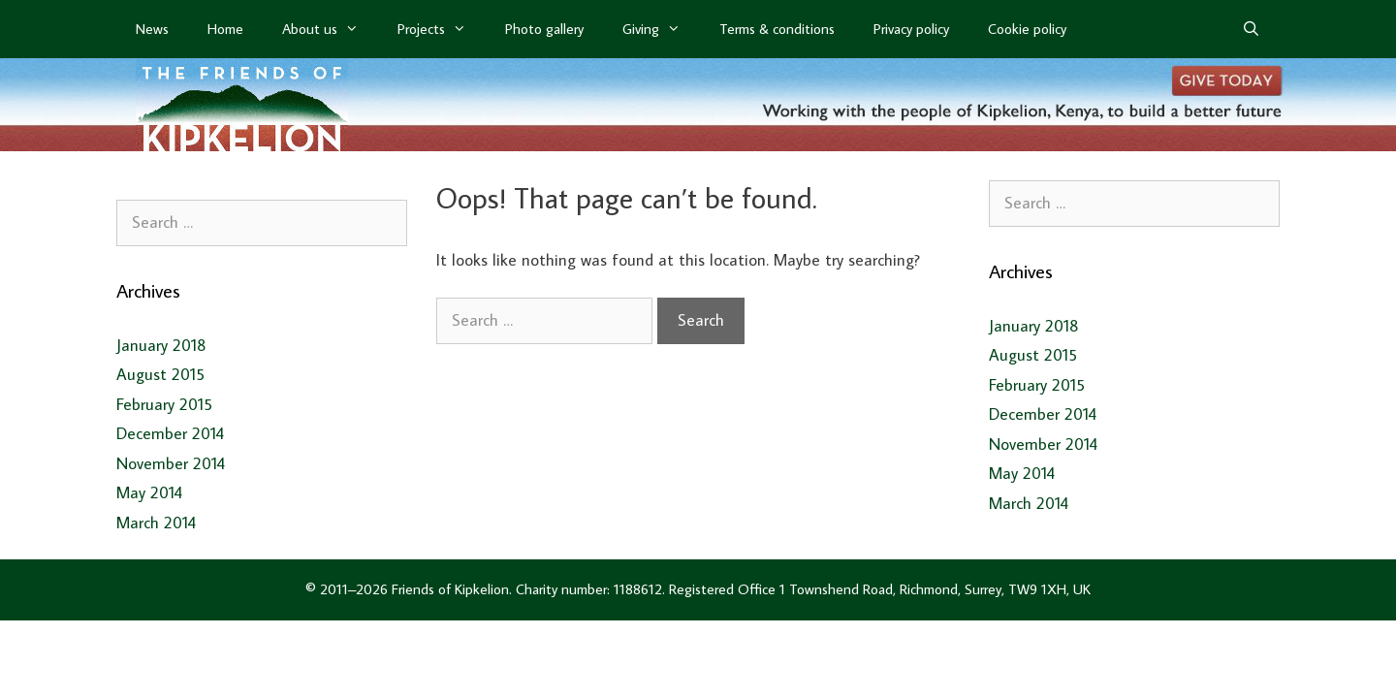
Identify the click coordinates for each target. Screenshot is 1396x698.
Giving (661, 29)
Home (225, 28)
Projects (441, 29)
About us (330, 29)
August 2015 (160, 374)
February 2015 (164, 404)
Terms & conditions (777, 28)
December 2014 (170, 433)
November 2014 (170, 463)
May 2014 (149, 492)
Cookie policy (1027, 28)
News (152, 28)
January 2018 (161, 345)
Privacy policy (911, 28)
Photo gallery (544, 28)
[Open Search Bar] (1251, 29)
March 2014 (156, 522)
